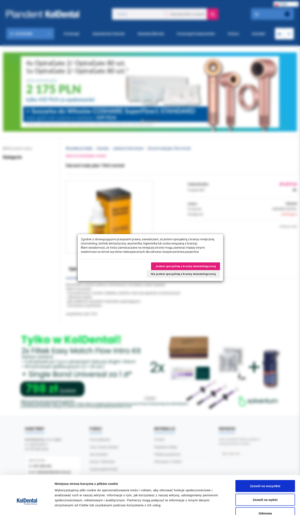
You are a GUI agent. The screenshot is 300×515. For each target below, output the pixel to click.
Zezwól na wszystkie (265, 460)
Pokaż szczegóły (222, 507)
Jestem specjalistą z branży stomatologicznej (185, 266)
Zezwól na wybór (265, 474)
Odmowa (265, 487)
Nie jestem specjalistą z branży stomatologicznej (183, 274)
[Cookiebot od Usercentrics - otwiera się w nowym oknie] (27, 507)
